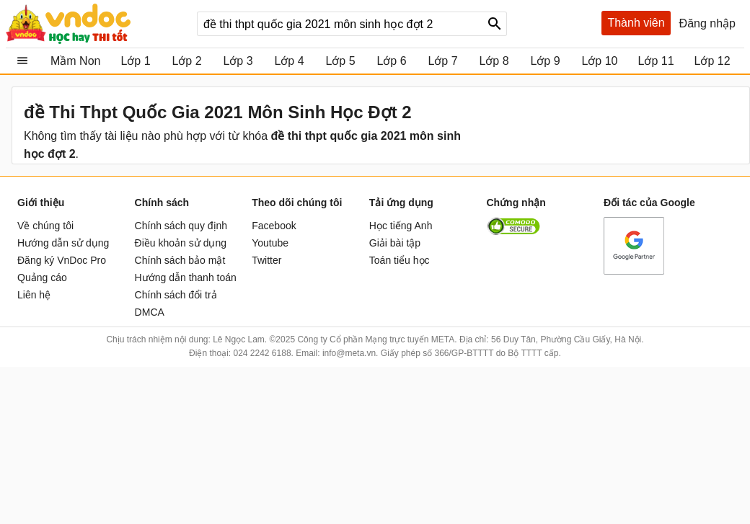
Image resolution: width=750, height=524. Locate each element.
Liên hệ (33, 295)
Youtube (270, 243)
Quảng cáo (42, 277)
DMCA (149, 312)
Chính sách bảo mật (180, 260)
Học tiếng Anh (401, 225)
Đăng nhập (707, 23)
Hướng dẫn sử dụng (63, 243)
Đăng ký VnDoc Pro (61, 260)
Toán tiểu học (399, 260)
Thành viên (635, 23)
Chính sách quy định (181, 225)
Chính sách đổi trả (176, 295)
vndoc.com (96, 24)
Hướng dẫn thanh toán (186, 277)
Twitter (266, 260)
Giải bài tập (394, 243)
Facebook (274, 225)
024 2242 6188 (262, 353)
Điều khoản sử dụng (180, 243)
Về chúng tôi (45, 225)
